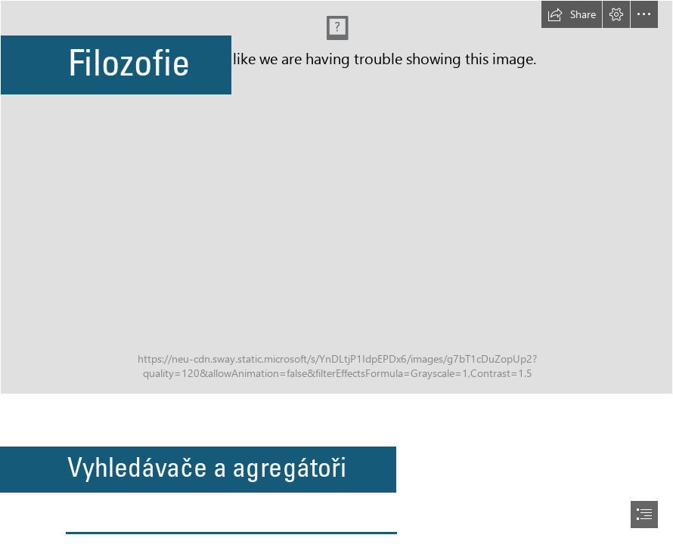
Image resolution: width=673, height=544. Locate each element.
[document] (336, 272)
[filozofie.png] (336, 197)
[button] (571, 14)
